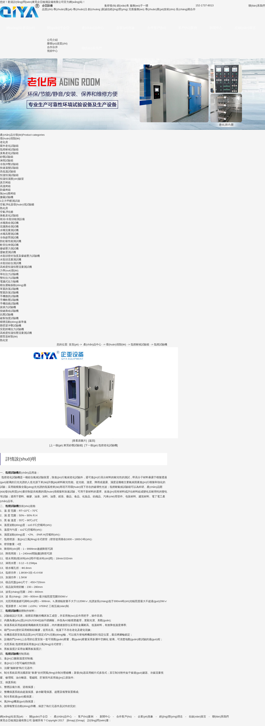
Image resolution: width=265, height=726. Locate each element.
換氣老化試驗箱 (9, 215)
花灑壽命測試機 (9, 226)
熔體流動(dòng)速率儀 (13, 321)
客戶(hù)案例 (187, 28)
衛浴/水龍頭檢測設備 (12, 219)
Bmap (70, 720)
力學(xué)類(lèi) (9, 270)
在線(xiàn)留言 (245, 28)
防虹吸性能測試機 (10, 241)
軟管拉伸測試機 (9, 244)
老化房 (4, 142)
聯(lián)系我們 (92, 48)
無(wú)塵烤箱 (8, 193)
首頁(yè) (74, 344)
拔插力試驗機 (8, 307)
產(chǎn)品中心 (93, 28)
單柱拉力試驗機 (9, 274)
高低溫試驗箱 (8, 171)
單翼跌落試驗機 (9, 288)
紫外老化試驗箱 (9, 145)
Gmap (80, 720)
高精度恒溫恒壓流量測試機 (16, 266)
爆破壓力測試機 (9, 248)
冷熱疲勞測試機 (9, 237)
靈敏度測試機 (8, 252)
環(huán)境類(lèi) (10, 138)
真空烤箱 (5, 182)
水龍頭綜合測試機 (10, 263)
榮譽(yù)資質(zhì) (57, 43)
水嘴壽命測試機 (9, 222)
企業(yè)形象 (125, 28)
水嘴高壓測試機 (9, 233)
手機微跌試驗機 (9, 296)
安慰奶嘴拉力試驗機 (12, 329)
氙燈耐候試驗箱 (9, 149)
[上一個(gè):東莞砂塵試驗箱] (66, 445)
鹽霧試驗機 (6, 197)
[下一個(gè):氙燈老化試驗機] (101, 445)
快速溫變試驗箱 (9, 167)
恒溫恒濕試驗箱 (9, 175)
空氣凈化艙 (6, 211)
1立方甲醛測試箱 (10, 200)
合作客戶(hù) (156, 28)
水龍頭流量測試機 (10, 259)
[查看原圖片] (79, 440)
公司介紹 (52, 39)
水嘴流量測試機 (9, 230)
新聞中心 (215, 28)
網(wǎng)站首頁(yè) (20, 28)
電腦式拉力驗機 (9, 281)
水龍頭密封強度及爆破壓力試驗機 (20, 255)
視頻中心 (52, 50)
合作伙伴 (52, 47)
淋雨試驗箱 (6, 160)
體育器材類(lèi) (9, 336)
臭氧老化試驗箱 (9, 153)
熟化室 (4, 340)
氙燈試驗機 (160, 344)
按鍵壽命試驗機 (9, 310)
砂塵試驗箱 (6, 156)
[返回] (91, 440)
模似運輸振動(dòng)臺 (13, 285)
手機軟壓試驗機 (9, 299)
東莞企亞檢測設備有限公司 (48, 1)
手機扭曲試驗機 (9, 303)
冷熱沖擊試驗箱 (9, 164)
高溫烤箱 (5, 186)
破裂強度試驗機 (9, 318)
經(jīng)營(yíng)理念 (171, 716)
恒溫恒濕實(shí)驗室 (12, 178)
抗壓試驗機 (6, 314)
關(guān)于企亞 (58, 28)
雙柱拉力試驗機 (9, 277)
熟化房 (4, 208)
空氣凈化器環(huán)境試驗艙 (17, 204)
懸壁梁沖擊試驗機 (10, 325)
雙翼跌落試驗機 (9, 292)
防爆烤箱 (5, 189)
